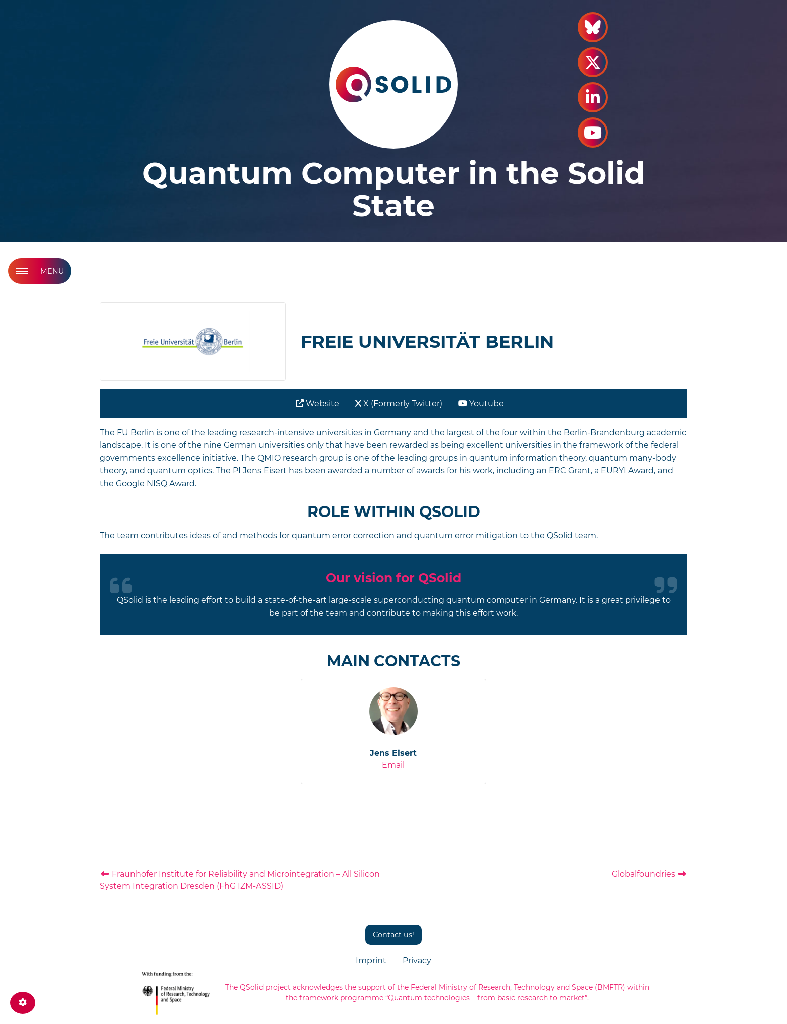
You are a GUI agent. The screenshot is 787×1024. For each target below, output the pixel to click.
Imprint (371, 960)
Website (317, 403)
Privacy (417, 960)
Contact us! (393, 934)
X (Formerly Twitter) (398, 403)
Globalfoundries (649, 874)
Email (393, 765)
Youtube (481, 403)
